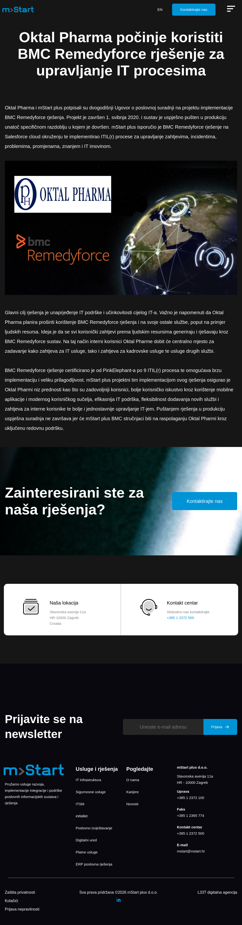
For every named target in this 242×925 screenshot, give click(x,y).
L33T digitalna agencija (217, 892)
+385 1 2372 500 (190, 833)
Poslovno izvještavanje (94, 828)
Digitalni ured (86, 840)
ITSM (80, 804)
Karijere (132, 792)
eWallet (81, 816)
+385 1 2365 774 (190, 815)
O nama (132, 780)
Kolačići (11, 901)
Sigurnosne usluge (91, 792)
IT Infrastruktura (88, 780)
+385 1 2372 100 (190, 798)
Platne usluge (87, 852)
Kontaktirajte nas (193, 9)
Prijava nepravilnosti (22, 909)
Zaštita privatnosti (20, 892)
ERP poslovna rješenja (94, 864)
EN (159, 9)
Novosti (132, 804)
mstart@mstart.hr (191, 851)
